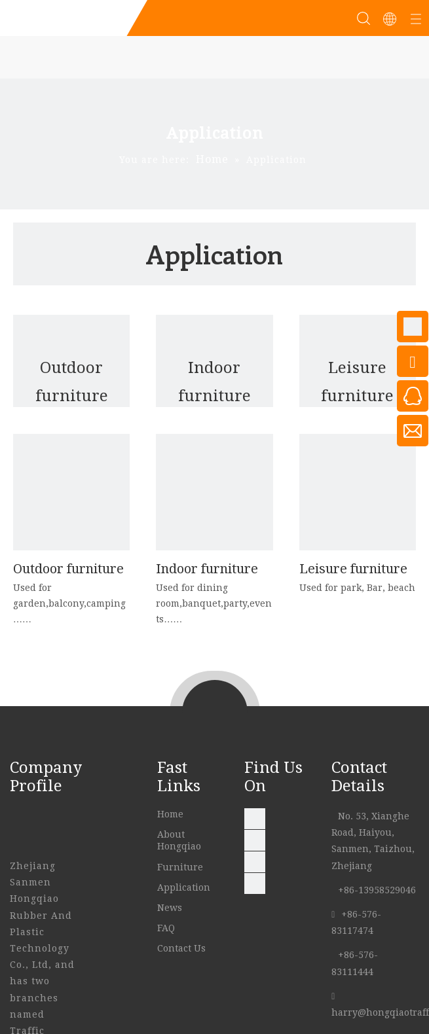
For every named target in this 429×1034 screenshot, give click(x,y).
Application (185, 887)
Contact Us (182, 948)
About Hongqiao (180, 840)
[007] (71, 492)
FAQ (167, 928)
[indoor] (214, 492)
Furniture (181, 867)
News (171, 907)
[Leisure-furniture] (357, 492)
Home (171, 814)
